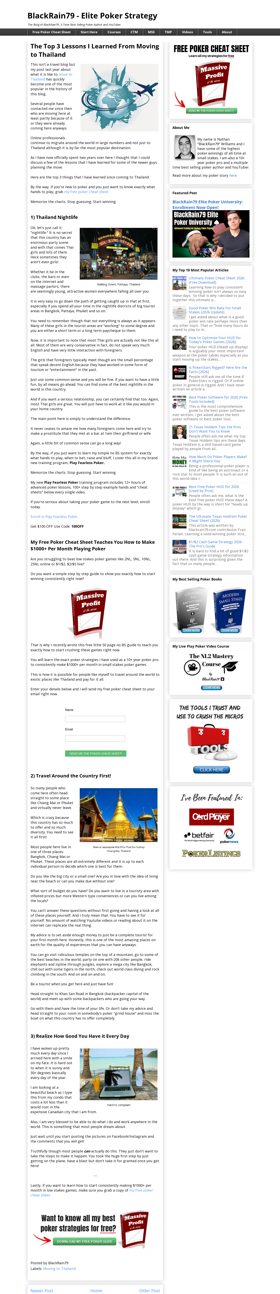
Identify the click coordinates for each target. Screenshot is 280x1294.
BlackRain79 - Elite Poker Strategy (92, 15)
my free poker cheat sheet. (86, 191)
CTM (134, 32)
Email (69, 729)
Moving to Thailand (59, 1268)
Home (96, 1290)
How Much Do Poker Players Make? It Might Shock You (218, 458)
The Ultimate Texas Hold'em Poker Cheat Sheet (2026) (218, 518)
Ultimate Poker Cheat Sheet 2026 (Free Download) (216, 280)
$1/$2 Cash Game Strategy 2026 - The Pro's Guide (216, 543)
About (227, 32)
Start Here (89, 32)
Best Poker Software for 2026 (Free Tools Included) (218, 399)
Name (69, 710)
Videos (187, 32)
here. (233, 175)
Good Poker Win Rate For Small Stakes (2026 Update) (215, 310)
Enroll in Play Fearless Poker (54, 516)
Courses (114, 32)
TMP (168, 32)
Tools (207, 32)
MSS (151, 32)
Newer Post (42, 1290)
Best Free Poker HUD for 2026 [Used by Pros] (214, 488)
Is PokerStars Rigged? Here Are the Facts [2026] (218, 369)
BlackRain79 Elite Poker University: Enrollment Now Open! (207, 204)
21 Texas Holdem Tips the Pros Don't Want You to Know (215, 429)
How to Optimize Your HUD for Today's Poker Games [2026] (215, 339)
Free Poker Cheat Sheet (51, 32)
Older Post (149, 1290)
